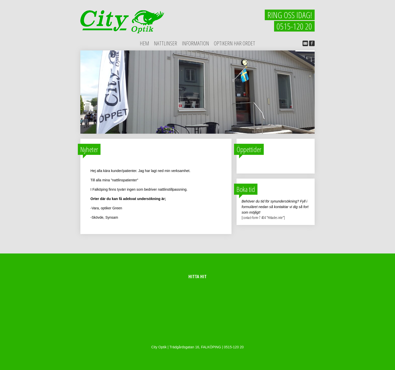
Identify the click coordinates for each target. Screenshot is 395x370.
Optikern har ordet (234, 43)
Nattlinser (165, 43)
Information (195, 43)
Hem (144, 43)
